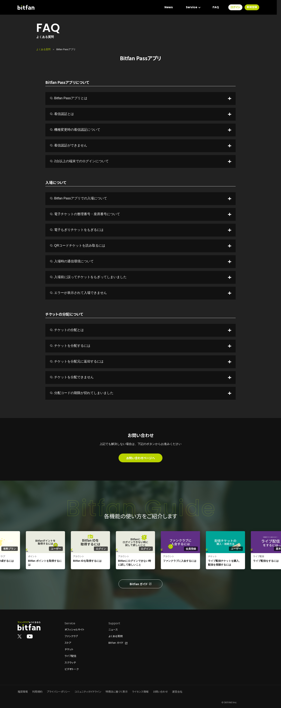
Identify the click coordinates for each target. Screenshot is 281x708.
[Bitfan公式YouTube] (30, 636)
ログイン (239, 7)
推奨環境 (23, 692)
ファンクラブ (71, 636)
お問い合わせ (160, 692)
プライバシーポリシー (58, 692)
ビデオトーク (72, 669)
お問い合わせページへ (140, 458)
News (173, 7)
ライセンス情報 (140, 692)
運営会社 (177, 692)
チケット (69, 649)
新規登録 (256, 7)
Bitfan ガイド (140, 584)
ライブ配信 (70, 656)
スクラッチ (70, 662)
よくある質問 (43, 49)
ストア (68, 643)
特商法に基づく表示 (117, 692)
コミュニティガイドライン (88, 692)
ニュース (113, 629)
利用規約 (37, 692)
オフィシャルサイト (74, 629)
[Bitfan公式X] (20, 636)
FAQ (220, 7)
